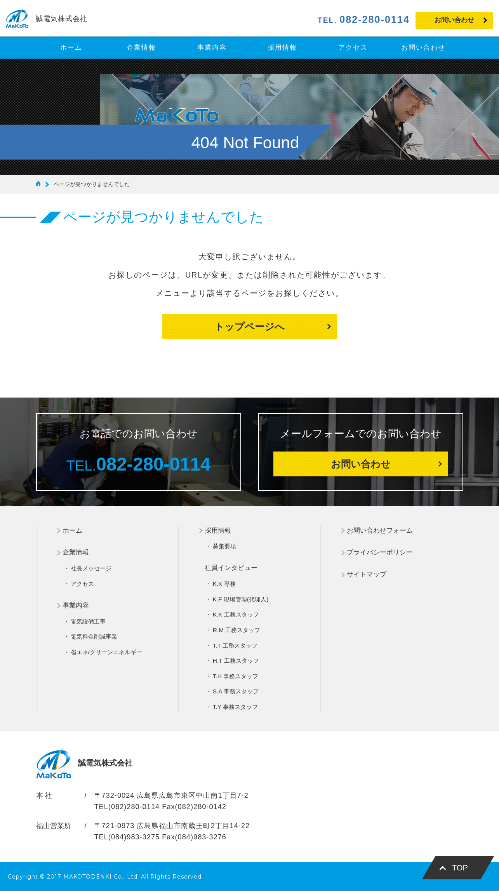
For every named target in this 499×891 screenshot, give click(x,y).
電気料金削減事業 (94, 636)
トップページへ (249, 326)
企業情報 (76, 552)
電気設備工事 (88, 621)
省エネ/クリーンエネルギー (106, 652)
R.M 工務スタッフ (237, 630)
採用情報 (218, 530)
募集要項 (224, 546)
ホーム (72, 530)
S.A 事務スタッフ (236, 691)
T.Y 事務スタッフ (235, 706)
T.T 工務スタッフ (235, 645)
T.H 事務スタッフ (235, 676)
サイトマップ (366, 574)
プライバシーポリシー (380, 552)
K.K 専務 (224, 583)
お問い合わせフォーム (380, 530)
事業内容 (76, 605)
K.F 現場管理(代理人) (240, 599)
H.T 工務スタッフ (236, 660)
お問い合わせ (454, 20)
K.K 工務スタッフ (236, 614)
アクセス (82, 583)
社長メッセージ (91, 568)
